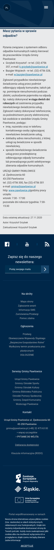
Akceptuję (27, 546)
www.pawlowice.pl (19, 190)
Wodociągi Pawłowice (27, 404)
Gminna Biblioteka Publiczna (27, 391)
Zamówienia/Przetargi (27, 314)
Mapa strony (27, 301)
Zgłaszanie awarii (27, 305)
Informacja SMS (27, 310)
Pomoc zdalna (27, 318)
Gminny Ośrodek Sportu (27, 383)
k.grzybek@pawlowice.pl (33, 66)
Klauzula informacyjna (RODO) (27, 453)
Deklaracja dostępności (27, 445)
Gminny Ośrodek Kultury (27, 387)
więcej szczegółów (27, 432)
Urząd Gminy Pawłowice (27, 379)
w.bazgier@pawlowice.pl (28, 74)
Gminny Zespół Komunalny (27, 400)
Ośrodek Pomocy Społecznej (27, 396)
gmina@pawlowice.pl (23, 186)
